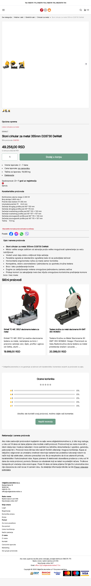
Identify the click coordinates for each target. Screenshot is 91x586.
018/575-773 (32, 3)
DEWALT (5, 139)
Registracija (6, 518)
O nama (5, 546)
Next (86, 64)
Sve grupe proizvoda (9, 558)
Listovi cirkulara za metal (10, 134)
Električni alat (30, 17)
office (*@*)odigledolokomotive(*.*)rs (47, 573)
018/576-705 (51, 3)
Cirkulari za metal (43, 17)
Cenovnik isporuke (9, 552)
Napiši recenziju (45, 429)
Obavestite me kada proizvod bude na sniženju (18, 236)
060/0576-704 (61, 3)
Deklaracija (9, 183)
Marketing (5, 555)
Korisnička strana (8, 522)
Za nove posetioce (9, 531)
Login (4, 515)
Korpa (4, 525)
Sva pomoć (6, 534)
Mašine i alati (18, 17)
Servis (4, 193)
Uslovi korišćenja (8, 537)
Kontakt (4, 549)
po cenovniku (24, 176)
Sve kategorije (7, 17)
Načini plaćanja (7, 540)
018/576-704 (41, 3)
